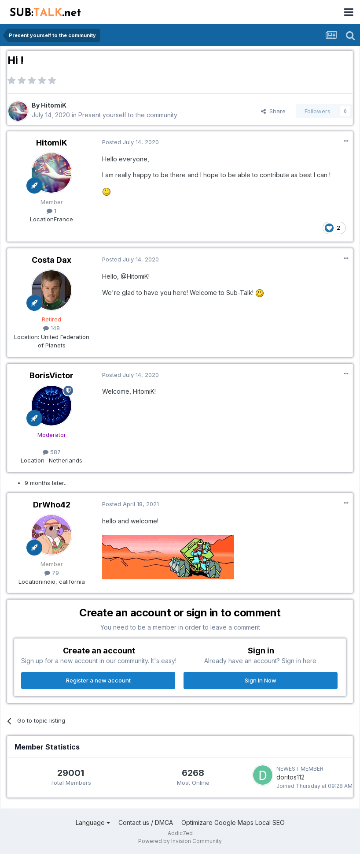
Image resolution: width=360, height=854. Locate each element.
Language (93, 822)
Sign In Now (260, 680)
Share (273, 111)
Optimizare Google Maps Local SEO (233, 822)
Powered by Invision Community (180, 841)
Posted (130, 141)
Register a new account (98, 680)
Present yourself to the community (127, 115)
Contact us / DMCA (145, 822)
